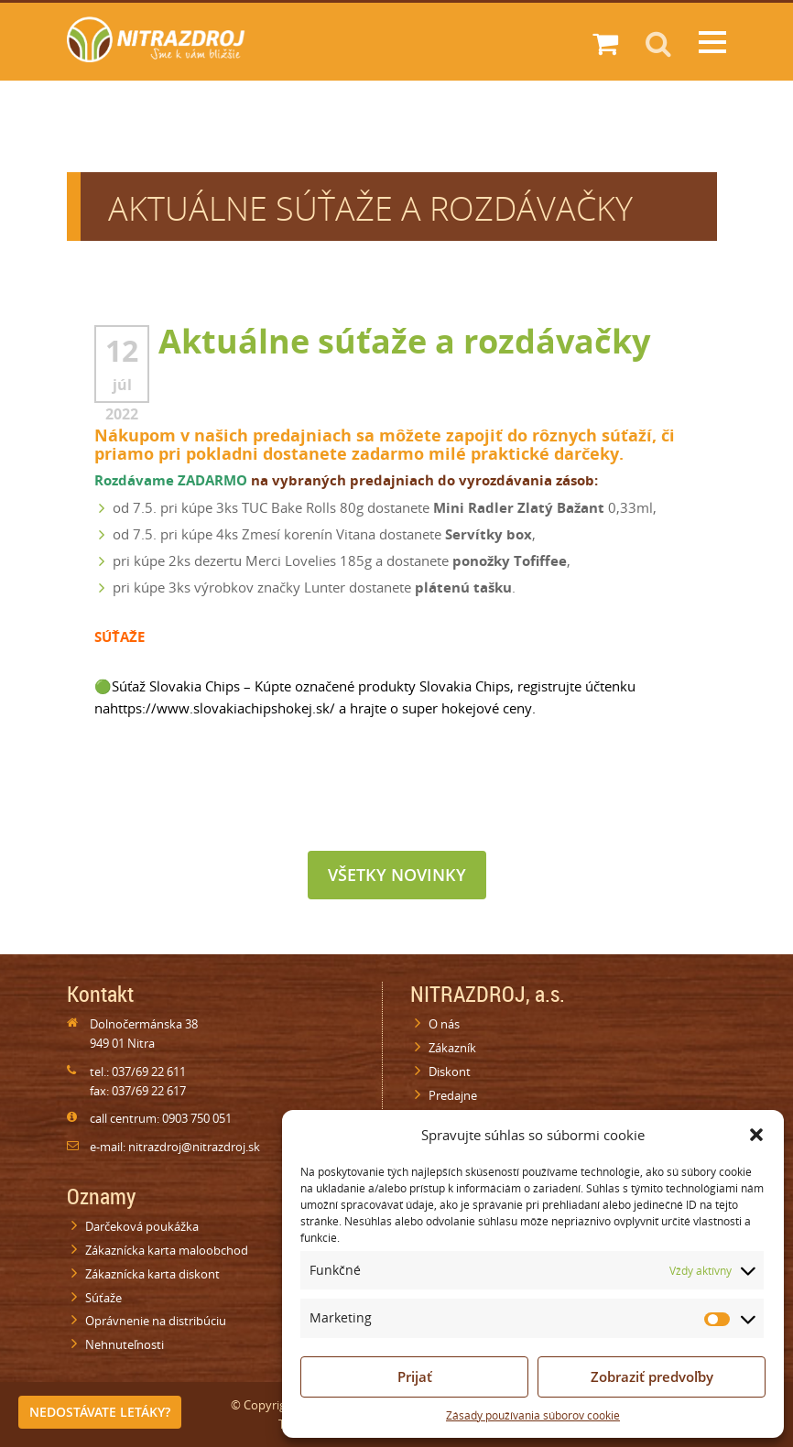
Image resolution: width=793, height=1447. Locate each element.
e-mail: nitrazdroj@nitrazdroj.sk (175, 1146)
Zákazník (452, 1047)
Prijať (414, 1376)
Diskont (450, 1071)
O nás (444, 1024)
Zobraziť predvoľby (652, 1376)
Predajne (453, 1095)
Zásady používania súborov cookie (533, 1415)
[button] (756, 1135)
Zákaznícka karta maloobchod (166, 1250)
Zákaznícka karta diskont (152, 1274)
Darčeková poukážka (142, 1226)
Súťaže (103, 1297)
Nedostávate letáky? (99, 1411)
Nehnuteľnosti (124, 1344)
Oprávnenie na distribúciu (155, 1320)
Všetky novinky (397, 875)
